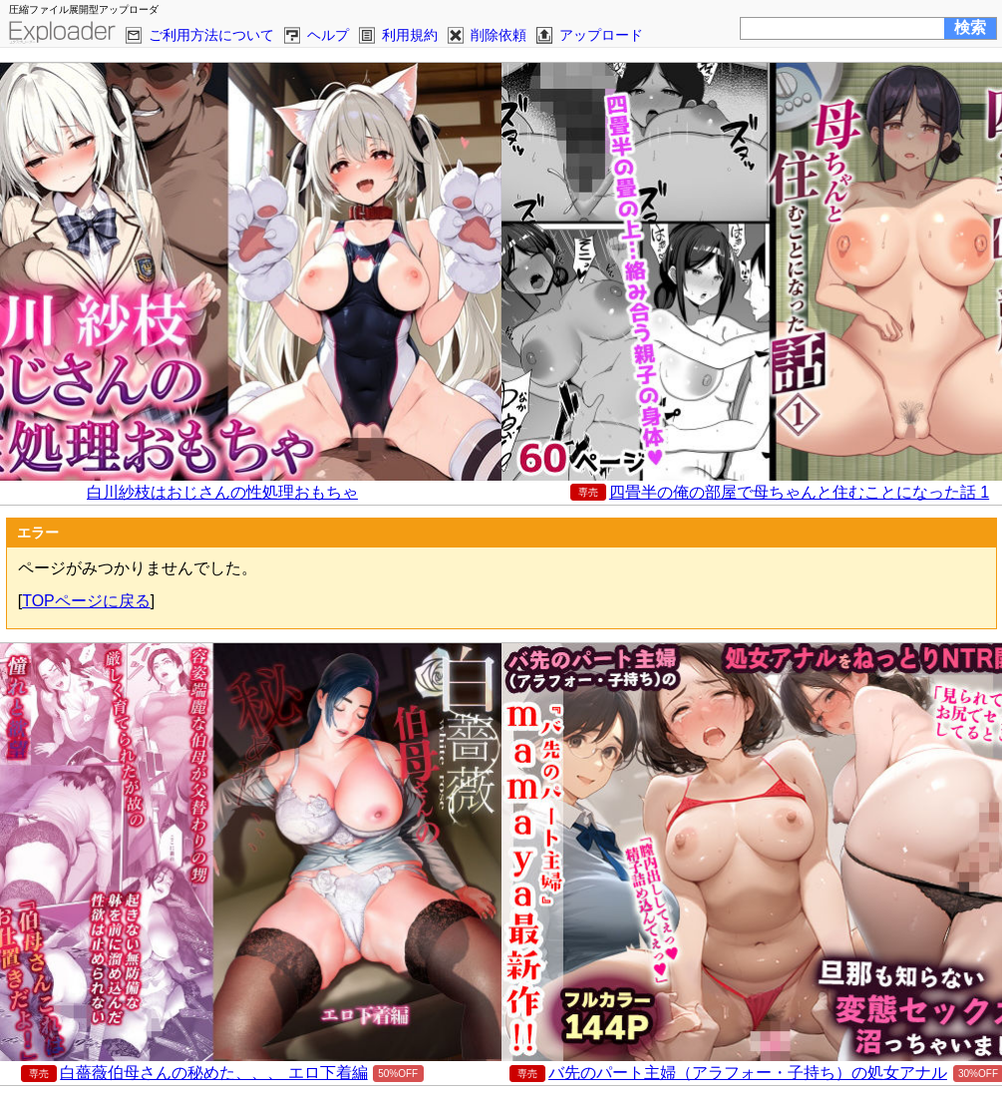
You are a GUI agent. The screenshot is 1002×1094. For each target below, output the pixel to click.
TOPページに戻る (86, 600)
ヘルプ (328, 35)
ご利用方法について (211, 35)
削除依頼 (498, 35)
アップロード (601, 35)
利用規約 (410, 35)
